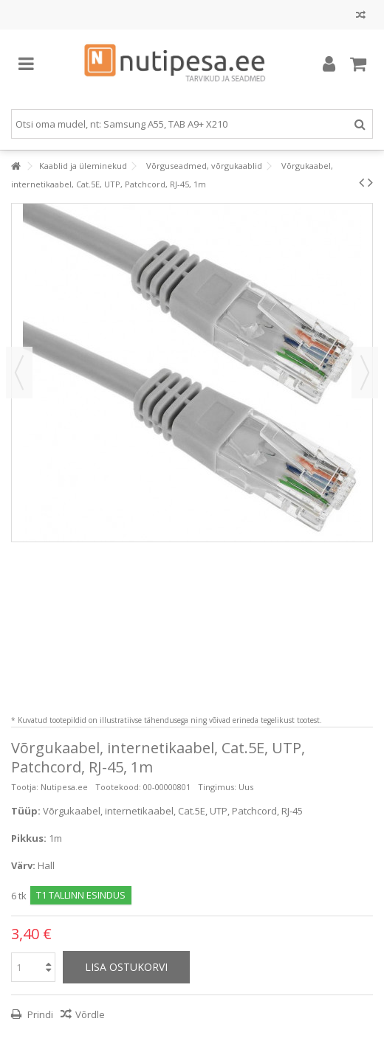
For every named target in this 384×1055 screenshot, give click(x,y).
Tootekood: (118, 786)
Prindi (39, 1014)
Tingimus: (217, 786)
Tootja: (24, 786)
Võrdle (90, 1014)
